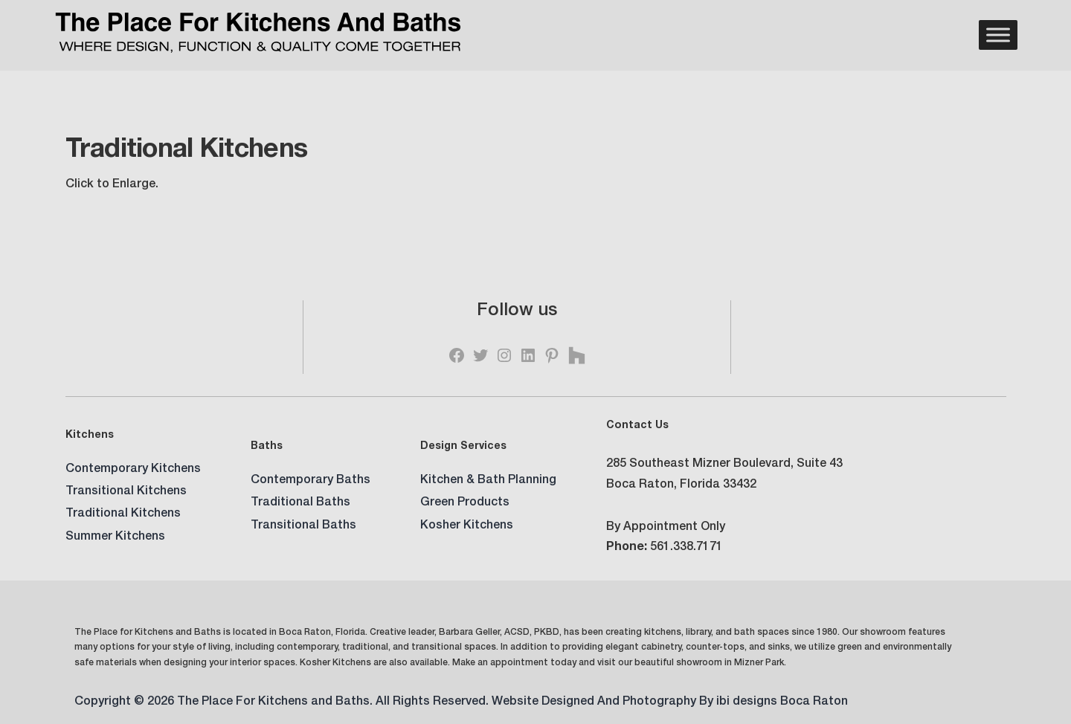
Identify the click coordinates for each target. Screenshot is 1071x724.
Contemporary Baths (310, 481)
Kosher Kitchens (466, 526)
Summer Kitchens (115, 537)
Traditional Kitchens (123, 514)
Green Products (464, 503)
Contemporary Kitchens (133, 470)
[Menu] (998, 35)
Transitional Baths (303, 526)
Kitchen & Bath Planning (488, 481)
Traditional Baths (300, 503)
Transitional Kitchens (126, 492)
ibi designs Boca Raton (782, 702)
